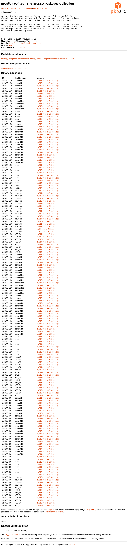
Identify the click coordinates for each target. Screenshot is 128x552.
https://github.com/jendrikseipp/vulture (25, 48)
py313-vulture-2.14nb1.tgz (48, 90)
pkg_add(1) (91, 514)
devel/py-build (23, 63)
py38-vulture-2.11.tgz (45, 234)
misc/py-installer (36, 63)
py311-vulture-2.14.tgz (46, 208)
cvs (18, 52)
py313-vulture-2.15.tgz (46, 101)
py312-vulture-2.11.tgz (46, 231)
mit (10, 50)
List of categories (25, 8)
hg (21, 52)
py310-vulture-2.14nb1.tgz (48, 106)
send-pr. (72, 549)
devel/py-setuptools (9, 63)
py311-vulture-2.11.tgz (46, 228)
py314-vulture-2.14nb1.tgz (48, 93)
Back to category (9, 8)
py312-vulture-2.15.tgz (46, 98)
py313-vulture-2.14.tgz (46, 213)
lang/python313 (7, 73)
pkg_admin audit (12, 539)
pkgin (50, 514)
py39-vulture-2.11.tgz (45, 236)
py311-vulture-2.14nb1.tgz (48, 85)
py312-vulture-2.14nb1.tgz (48, 88)
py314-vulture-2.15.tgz (46, 103)
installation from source (53, 516)
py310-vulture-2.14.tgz (46, 205)
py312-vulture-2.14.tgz (46, 211)
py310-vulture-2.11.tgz (46, 226)
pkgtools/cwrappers (66, 63)
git (25, 52)
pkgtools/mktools (51, 63)
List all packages (40, 8)
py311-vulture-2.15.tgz (46, 95)
